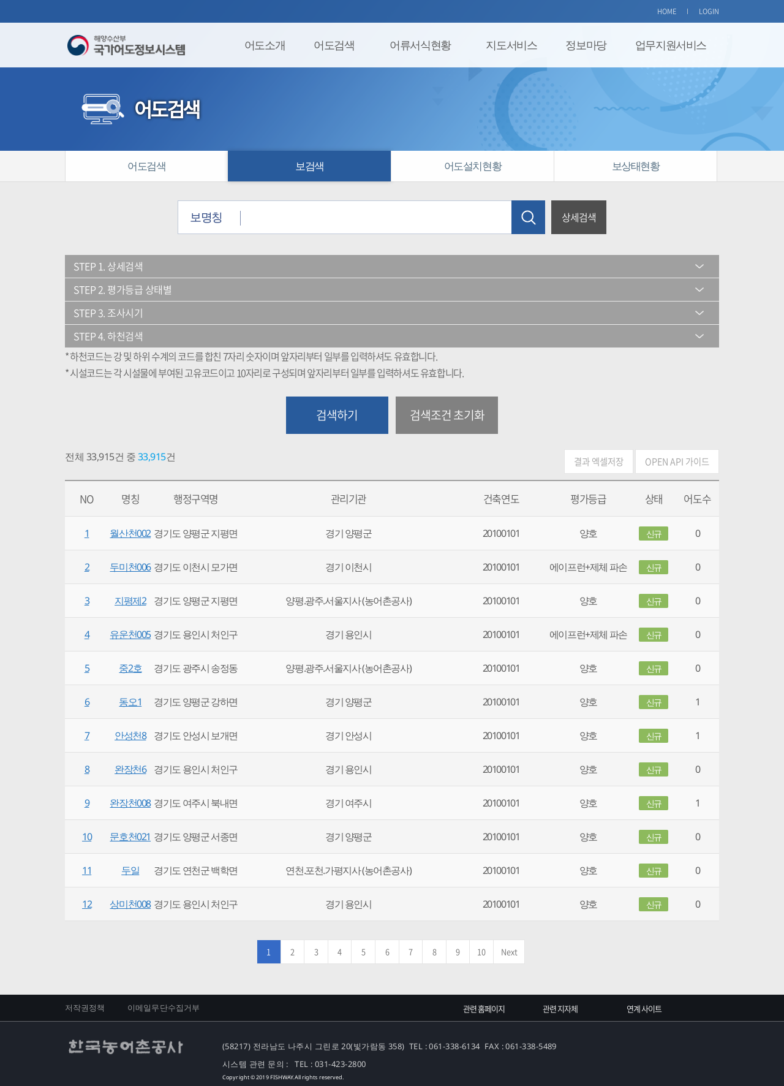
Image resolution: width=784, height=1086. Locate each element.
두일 (130, 870)
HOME (667, 11)
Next (509, 951)
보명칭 (206, 216)
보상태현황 (636, 166)
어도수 (697, 498)
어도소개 (264, 44)
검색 (528, 217)
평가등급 (588, 498)
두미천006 (130, 567)
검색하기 (337, 414)
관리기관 (348, 498)
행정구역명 (195, 498)
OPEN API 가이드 (677, 461)
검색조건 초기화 (447, 414)
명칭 (130, 498)
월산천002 (130, 533)
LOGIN (709, 11)
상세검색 (579, 217)
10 (86, 836)
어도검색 (334, 44)
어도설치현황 (473, 166)
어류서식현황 (420, 44)
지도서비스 (511, 44)
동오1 (130, 701)
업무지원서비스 (670, 44)
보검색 (309, 166)
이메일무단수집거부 (163, 1007)
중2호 (130, 668)
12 (86, 904)
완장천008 (130, 803)
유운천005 (130, 634)
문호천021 (130, 836)
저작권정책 (85, 1007)
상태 (654, 498)
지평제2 (130, 600)
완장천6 (130, 769)
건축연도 (501, 498)
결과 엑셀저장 (599, 461)
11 (86, 870)
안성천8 (130, 735)
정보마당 (585, 44)
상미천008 (130, 904)
